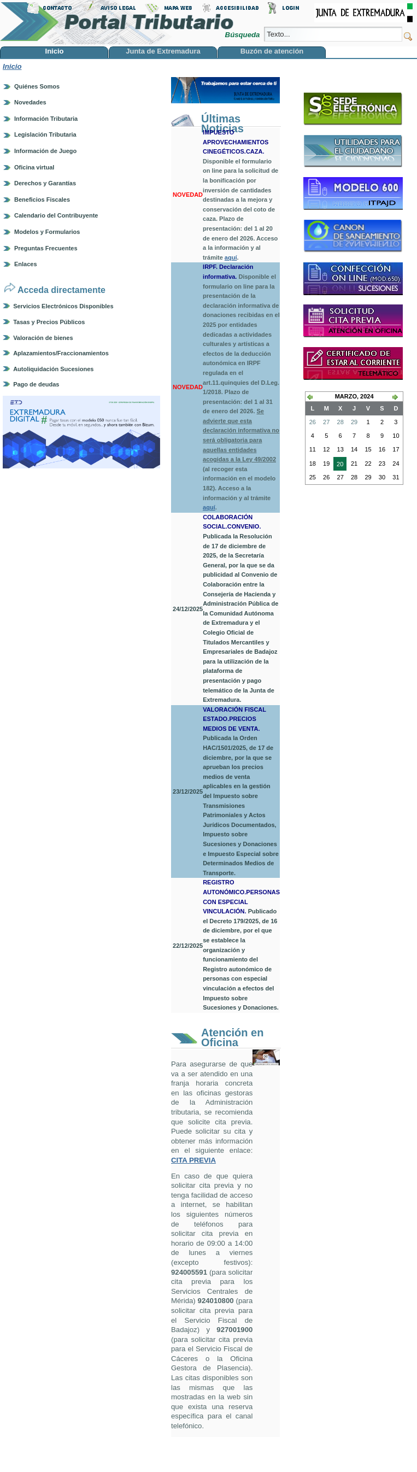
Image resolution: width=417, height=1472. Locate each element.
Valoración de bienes (43, 338)
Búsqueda (243, 35)
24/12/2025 (188, 609)
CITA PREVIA (193, 1160)
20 (338, 465)
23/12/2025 (188, 791)
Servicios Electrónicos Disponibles (63, 306)
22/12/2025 (188, 945)
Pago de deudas (36, 384)
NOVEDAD (188, 194)
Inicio (12, 66)
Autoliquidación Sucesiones (53, 369)
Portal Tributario (117, 22)
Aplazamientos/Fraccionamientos (61, 353)
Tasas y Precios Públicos (49, 322)
